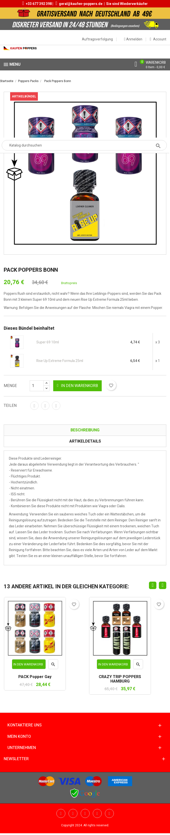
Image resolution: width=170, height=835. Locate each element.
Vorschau (53, 665)
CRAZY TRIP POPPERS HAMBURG (120, 679)
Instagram (109, 813)
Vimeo (97, 813)
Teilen (34, 405)
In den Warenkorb (77, 385)
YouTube (73, 813)
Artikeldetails (85, 441)
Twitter (60, 813)
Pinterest (56, 405)
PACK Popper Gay (34, 677)
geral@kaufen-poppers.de (80, 3)
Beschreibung (85, 430)
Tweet (45, 405)
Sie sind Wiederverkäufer (127, 3)
